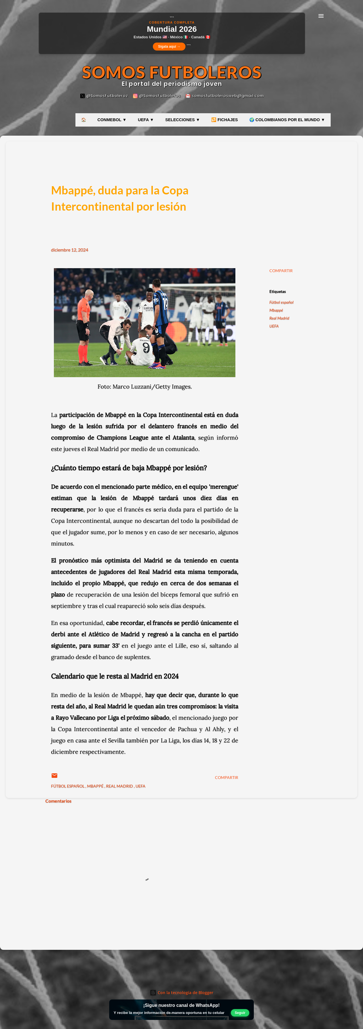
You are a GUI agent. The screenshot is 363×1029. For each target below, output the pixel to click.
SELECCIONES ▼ (182, 119)
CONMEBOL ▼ (112, 119)
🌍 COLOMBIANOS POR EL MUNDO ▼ (287, 119)
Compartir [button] (281, 270)
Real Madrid (279, 318)
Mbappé (276, 310)
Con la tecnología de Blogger (181, 992)
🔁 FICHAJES (224, 119)
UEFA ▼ (146, 119)
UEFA (274, 326)
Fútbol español (281, 302)
